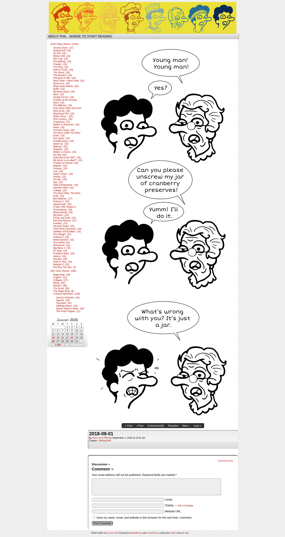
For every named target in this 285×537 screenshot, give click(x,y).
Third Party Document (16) (67, 228)
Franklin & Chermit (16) (65, 163)
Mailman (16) (60, 146)
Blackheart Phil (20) (63, 113)
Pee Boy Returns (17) (65, 220)
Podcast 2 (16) (61, 201)
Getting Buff (105, 440)
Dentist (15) (59, 176)
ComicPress (152, 533)
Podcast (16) (60, 168)
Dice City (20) (60, 58)
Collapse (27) (60, 280)
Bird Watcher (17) (62, 198)
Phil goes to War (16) (64, 78)
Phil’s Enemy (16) (62, 119)
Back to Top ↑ (183, 533)
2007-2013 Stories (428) (63, 271)
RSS (173, 533)
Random (173, 425)
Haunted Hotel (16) (63, 187)
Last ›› (197, 425)
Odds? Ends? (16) (63, 174)
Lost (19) (58, 171)
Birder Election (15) (63, 239)
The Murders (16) (62, 75)
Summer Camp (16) (64, 130)
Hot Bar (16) (60, 179)
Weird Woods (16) (63, 212)
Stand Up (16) (61, 143)
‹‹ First (128, 425)
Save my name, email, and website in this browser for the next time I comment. (144, 517)
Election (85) (60, 285)
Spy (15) (58, 182)
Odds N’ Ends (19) (63, 69)
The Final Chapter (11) (68, 311)
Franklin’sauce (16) (63, 141)
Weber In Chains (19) (64, 152)
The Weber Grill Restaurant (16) (61, 244)
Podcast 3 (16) (61, 237)
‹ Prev (140, 425)
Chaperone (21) (61, 121)
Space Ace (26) (61, 83)
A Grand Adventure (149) (66, 293)
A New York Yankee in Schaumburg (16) (64, 208)
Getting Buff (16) (62, 50)
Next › (186, 425)
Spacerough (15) (62, 204)
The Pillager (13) (62, 234)
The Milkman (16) (62, 105)
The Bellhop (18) (62, 61)
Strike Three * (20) (63, 116)
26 (53, 341)
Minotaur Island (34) (64, 91)
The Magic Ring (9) (63, 291)
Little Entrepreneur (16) (65, 185)
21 (62, 337)
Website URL (173, 511)
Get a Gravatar (185, 505)
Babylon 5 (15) (61, 264)
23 (72, 337)
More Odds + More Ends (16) (68, 80)
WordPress (136, 533)
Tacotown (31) (64, 303)
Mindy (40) (59, 283)
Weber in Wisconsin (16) (66, 124)
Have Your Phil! (100, 437)
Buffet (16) (59, 89)
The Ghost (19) (61, 72)
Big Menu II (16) (62, 248)
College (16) (60, 190)
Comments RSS (225, 461)
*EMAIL (179, 505)
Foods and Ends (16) (64, 217)
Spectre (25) (63, 300)
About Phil (57, 36)
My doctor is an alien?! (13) (67, 160)
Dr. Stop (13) (60, 250)
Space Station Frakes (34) (70, 308)
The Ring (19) (60, 67)
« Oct (58, 344)
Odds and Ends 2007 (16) (67, 157)
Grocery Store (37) (63, 47)
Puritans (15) (60, 223)
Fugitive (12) (60, 277)
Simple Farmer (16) (63, 97)
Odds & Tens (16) (62, 261)
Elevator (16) (60, 259)
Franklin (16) (60, 64)
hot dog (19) (60, 154)
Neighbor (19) (60, 149)
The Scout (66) (61, 288)
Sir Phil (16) (59, 53)
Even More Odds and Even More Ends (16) (67, 109)
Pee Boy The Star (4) (64, 267)
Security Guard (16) (63, 226)
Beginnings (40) (61, 274)
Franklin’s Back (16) (64, 253)
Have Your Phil (142, 18)
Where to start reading (90, 36)
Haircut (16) (59, 256)
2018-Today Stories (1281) (64, 44)
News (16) (59, 127)
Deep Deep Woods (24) (66, 86)
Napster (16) (60, 165)
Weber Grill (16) (62, 56)
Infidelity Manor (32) (67, 305)
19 (53, 337)
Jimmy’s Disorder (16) (68, 297)
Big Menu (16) (61, 215)
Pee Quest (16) (61, 138)
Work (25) (58, 94)
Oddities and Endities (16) (67, 231)
